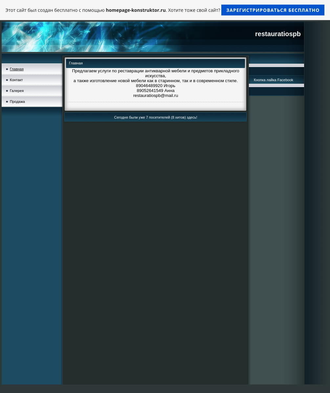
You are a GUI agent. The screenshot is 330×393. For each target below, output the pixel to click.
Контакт (16, 80)
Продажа (17, 102)
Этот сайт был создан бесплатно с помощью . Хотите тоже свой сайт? (165, 10)
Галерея (17, 91)
